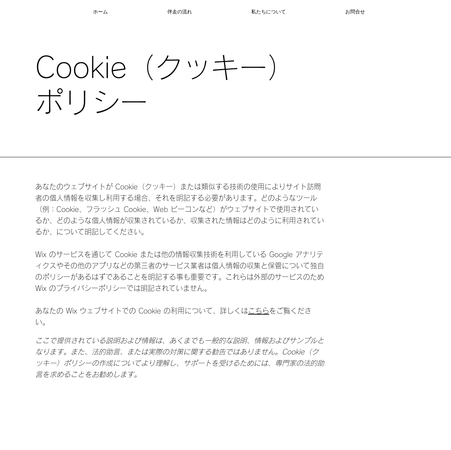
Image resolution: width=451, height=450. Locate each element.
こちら (258, 310)
